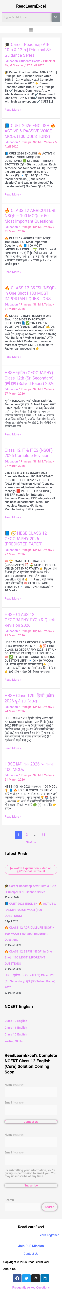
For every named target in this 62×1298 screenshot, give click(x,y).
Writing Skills (14, 1041)
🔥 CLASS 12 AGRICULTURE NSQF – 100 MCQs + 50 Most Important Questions (31, 216)
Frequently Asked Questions (31, 1287)
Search (9, 1200)
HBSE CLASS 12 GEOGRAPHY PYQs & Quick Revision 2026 (30, 620)
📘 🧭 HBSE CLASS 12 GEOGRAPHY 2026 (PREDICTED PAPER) (26, 538)
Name (14, 1084)
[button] (31, 30)
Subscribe (31, 1185)
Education (11, 61)
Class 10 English (16, 1034)
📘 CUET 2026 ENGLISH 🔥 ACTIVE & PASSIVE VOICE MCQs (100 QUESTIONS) (30, 131)
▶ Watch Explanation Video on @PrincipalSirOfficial (30, 869)
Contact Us (31, 1121)
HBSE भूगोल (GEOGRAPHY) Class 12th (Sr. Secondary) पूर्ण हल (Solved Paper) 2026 (30, 378)
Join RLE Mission (31, 1246)
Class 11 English (16, 1027)
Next (31, 842)
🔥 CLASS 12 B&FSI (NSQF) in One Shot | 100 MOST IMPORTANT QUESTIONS (30, 293)
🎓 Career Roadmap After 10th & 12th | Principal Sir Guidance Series (28, 50)
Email (14, 1102)
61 (43, 835)
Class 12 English (16, 1021)
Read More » (13, 109)
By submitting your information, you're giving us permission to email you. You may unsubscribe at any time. (30, 1173)
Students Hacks (29, 61)
